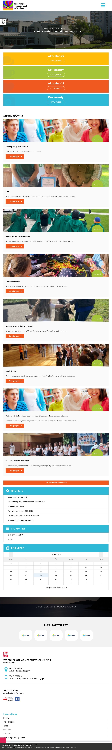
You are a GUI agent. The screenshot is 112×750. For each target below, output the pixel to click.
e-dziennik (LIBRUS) (16, 535)
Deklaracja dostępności (14, 737)
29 (56, 579)
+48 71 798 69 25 (16, 676)
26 (11, 579)
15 (56, 571)
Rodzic (6, 726)
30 (71, 579)
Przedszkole (8, 722)
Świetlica (7, 729)
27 (26, 579)
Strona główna (13, 115)
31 (86, 579)
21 (41, 575)
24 (86, 575)
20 (26, 575)
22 (56, 575)
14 (41, 571)
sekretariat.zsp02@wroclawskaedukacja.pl (26, 678)
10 (86, 567)
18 (101, 571)
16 (71, 571)
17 (86, 571)
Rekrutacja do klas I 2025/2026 (20, 511)
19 (11, 575)
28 (41, 579)
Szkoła (6, 718)
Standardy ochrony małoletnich (21, 520)
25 (101, 575)
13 (26, 571)
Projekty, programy (16, 506)
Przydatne (18, 528)
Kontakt (7, 733)
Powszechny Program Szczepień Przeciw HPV (26, 501)
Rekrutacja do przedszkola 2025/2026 (23, 515)
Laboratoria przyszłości (17, 497)
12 (11, 571)
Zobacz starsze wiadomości (56, 483)
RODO (10, 539)
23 (71, 575)
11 (101, 567)
